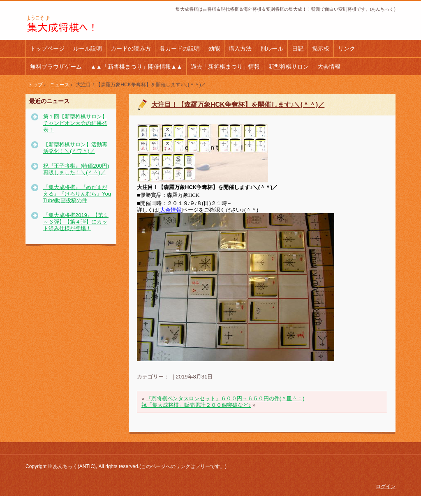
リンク (346, 48)
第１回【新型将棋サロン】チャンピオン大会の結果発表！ (75, 123)
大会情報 (328, 66)
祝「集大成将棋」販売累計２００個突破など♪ (196, 405)
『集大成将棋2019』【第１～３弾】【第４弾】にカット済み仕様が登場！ (76, 221)
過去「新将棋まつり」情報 (225, 66)
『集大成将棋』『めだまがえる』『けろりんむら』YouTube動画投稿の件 (77, 193)
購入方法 (240, 48)
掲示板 (320, 48)
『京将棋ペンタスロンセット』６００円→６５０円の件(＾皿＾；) (225, 398)
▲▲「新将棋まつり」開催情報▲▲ (136, 66)
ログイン (386, 486)
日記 (297, 48)
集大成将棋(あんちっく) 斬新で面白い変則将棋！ (80, 24)
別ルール (271, 48)
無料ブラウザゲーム (56, 66)
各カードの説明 (180, 48)
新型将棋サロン (288, 66)
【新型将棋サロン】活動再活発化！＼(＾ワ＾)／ (75, 147)
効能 (214, 48)
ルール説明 (87, 48)
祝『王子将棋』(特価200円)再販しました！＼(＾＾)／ (76, 169)
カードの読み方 (131, 48)
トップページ (47, 48)
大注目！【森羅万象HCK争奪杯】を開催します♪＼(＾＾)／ (237, 104)
